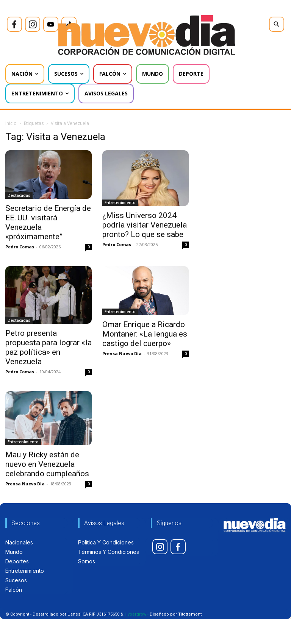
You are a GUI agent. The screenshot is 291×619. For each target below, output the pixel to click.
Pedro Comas (19, 246)
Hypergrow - (137, 614)
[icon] (14, 24)
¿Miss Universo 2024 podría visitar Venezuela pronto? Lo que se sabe (144, 225)
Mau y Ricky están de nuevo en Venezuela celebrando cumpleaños (47, 464)
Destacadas (19, 195)
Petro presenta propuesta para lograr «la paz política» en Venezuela (48, 347)
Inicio (11, 123)
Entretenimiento (120, 202)
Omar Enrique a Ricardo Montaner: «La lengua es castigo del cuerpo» (144, 334)
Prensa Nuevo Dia (122, 353)
